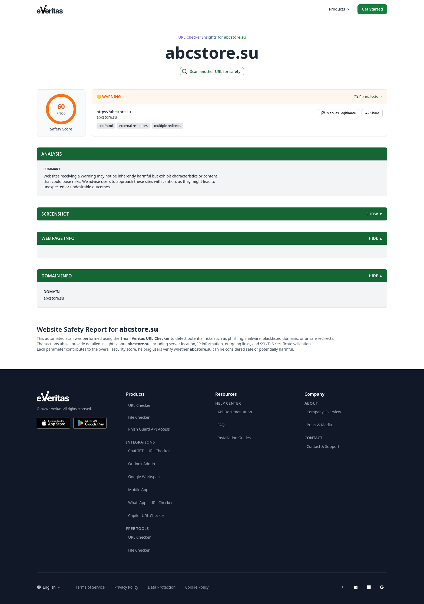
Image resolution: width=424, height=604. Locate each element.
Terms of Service (90, 587)
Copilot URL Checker (146, 515)
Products (339, 9)
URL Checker (139, 405)
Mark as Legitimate (338, 113)
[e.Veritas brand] (72, 396)
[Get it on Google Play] (90, 423)
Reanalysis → (368, 96)
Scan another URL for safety (210, 71)
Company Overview (324, 411)
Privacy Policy (126, 587)
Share (372, 113)
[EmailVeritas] (50, 9)
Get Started (372, 9)
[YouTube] (342, 587)
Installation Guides (234, 437)
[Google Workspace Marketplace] (381, 587)
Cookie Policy (196, 587)
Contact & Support (323, 446)
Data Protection (162, 587)
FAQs (221, 424)
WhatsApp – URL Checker (150, 502)
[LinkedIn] (355, 587)
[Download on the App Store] (53, 423)
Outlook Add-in (141, 463)
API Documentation (234, 411)
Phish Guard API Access (149, 429)
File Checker (139, 417)
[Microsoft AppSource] (368, 587)
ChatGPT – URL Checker (149, 450)
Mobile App (138, 489)
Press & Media (319, 424)
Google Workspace (144, 476)
